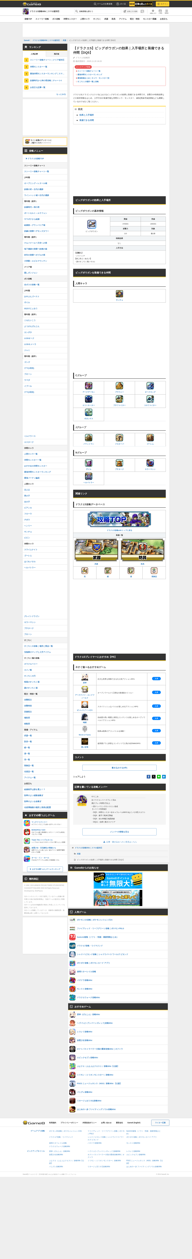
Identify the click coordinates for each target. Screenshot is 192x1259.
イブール (28, 386)
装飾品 (154, 572)
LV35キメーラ (30, 344)
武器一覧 (28, 735)
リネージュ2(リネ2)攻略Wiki (99, 1167)
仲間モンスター (70, 19)
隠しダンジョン (31, 273)
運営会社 (119, 1123)
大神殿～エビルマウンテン (35, 261)
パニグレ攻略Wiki (56, 1167)
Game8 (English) (133, 1123)
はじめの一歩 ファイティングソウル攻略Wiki (144, 1167)
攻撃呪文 (28, 700)
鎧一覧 (27, 747)
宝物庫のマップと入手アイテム (37, 652)
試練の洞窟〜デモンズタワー (36, 231)
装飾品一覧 (29, 765)
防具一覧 (28, 741)
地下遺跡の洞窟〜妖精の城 (35, 249)
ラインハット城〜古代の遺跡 (36, 195)
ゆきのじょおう (31, 308)
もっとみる (61, 94)
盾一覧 (27, 753)
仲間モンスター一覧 (38, 67)
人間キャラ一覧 (31, 454)
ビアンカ (28, 508)
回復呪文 (28, 712)
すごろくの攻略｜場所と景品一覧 (38, 646)
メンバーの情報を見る (119, 832)
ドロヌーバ (119, 439)
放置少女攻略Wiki (56, 1155)
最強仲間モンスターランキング (90, 75)
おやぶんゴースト (31, 296)
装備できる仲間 (86, 120)
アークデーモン (89, 387)
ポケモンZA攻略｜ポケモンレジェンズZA (65, 1131)
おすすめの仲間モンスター (35, 466)
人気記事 (34, 54)
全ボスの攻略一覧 (31, 285)
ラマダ (27, 380)
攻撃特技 (28, 706)
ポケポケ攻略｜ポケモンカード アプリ (141, 1137)
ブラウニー (119, 387)
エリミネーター (89, 400)
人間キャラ (85, 19)
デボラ (27, 520)
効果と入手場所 (86, 115)
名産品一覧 (29, 771)
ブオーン (28, 374)
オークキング (150, 387)
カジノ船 (28, 670)
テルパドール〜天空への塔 (35, 243)
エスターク (29, 442)
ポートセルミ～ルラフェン (35, 213)
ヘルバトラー (88, 478)
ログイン (162, 4)
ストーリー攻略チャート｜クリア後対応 (47, 60)
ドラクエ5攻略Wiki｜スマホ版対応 (88, 848)
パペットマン (88, 439)
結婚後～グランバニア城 (34, 225)
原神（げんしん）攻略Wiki (59, 1151)
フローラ (28, 514)
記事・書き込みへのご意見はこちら (119, 842)
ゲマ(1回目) (29, 368)
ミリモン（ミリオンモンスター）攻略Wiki (104, 1161)
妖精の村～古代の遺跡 (33, 189)
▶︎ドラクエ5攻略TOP (35, 158)
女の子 (27, 502)
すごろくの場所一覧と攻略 (88, 82)
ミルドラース (30, 436)
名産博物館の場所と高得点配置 (37, 807)
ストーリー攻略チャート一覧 (89, 71)
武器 (106, 19)
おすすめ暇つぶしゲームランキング (46, 869)
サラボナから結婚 (31, 219)
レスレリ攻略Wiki (133, 1151)
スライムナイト (31, 549)
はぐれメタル (30, 561)
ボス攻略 (56, 19)
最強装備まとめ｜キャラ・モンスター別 (93, 78)
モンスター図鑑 (149, 19)
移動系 (27, 724)
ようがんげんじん (31, 326)
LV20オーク (29, 338)
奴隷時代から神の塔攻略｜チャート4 (46, 80)
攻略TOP (28, 19)
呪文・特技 (135, 19)
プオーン (28, 634)
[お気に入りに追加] (130, 11)
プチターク (119, 464)
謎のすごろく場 (31, 688)
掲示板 (56, 54)
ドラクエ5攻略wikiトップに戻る (119, 521)
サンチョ (119, 295)
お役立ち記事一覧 (37, 87)
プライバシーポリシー (69, 1123)
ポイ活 (121, 4)
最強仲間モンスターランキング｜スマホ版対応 (48, 74)
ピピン (27, 538)
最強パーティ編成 (31, 478)
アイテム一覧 (30, 777)
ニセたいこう (30, 320)
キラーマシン (150, 464)
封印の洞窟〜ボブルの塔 (34, 255)
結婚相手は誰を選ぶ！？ (34, 789)
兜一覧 (27, 759)
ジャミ (27, 350)
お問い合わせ (106, 1123)
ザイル (88, 464)
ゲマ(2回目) (29, 392)
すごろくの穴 (30, 676)
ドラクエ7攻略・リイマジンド (61, 1137)
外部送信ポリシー (90, 1123)
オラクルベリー (31, 664)
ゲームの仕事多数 (103, 4)
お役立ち (164, 19)
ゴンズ (27, 362)
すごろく (97, 19)
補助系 (27, 718)
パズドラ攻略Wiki (95, 1143)
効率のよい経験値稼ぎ (33, 795)
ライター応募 (160, 1123)
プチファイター (119, 400)
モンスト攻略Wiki (133, 1143)
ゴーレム (150, 439)
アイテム (123, 19)
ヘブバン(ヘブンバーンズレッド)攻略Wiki (104, 1151)
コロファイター (150, 400)
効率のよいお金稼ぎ (32, 801)
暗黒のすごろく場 (31, 682)
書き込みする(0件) (119, 768)
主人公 (27, 490)
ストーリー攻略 (42, 19)
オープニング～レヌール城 (35, 183)
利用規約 (52, 1123)
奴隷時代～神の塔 (31, 207)
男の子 (27, 496)
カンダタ (28, 332)
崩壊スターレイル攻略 (58, 1143)
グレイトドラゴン (31, 616)
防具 (113, 19)
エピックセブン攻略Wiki (136, 1155)
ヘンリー (28, 526)
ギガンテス (88, 414)
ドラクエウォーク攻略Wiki (59, 1146)
